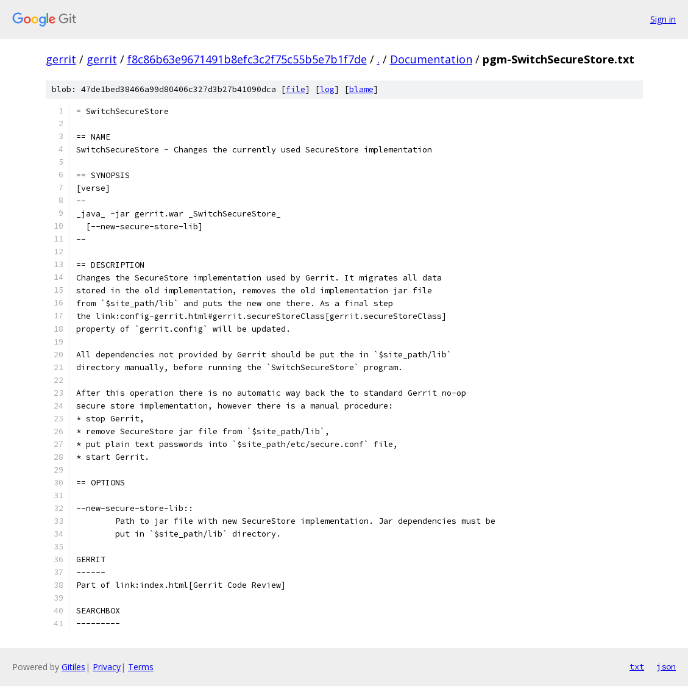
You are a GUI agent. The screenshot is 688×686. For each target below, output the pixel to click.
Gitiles (73, 667)
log (327, 89)
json (666, 666)
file (295, 89)
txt (636, 666)
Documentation (431, 59)
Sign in (663, 19)
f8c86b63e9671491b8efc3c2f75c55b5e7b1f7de (247, 59)
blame (361, 89)
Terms (141, 667)
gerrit (61, 59)
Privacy (107, 667)
